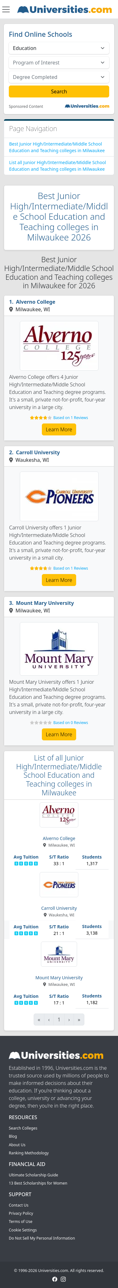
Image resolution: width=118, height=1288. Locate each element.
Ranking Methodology (29, 1153)
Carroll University (38, 452)
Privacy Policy (21, 1213)
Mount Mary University (45, 603)
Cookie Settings (23, 1230)
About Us (17, 1144)
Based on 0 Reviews (70, 722)
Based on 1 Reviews (70, 417)
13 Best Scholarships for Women (38, 1183)
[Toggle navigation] (6, 9)
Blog (13, 1136)
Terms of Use (20, 1221)
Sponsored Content (26, 106)
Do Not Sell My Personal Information (42, 1238)
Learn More (59, 429)
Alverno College (35, 301)
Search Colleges (23, 1128)
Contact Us (18, 1205)
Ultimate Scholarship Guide (33, 1175)
